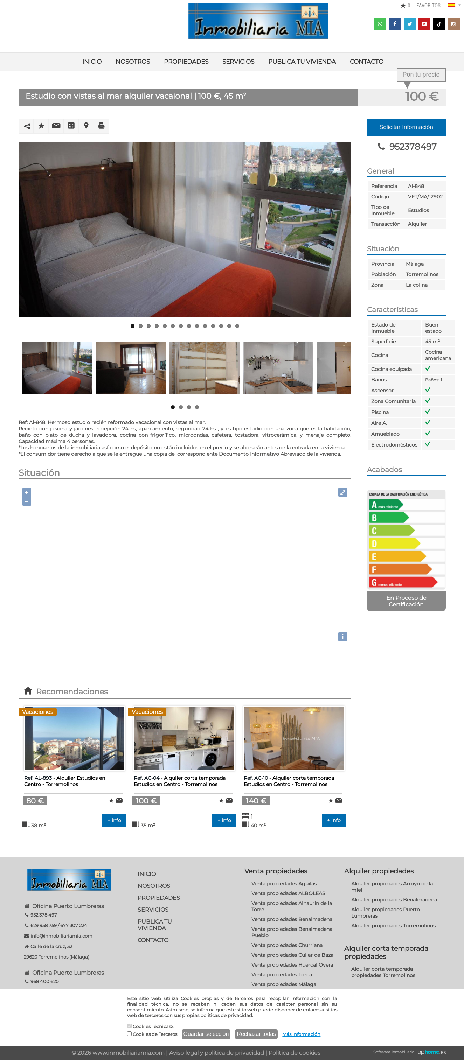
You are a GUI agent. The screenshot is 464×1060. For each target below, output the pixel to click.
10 (205, 326)
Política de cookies (294, 1053)
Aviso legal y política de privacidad (216, 1053)
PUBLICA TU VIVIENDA (302, 61)
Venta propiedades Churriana (287, 945)
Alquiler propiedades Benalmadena (394, 900)
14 (237, 326)
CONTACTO (366, 61)
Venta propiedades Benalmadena (291, 919)
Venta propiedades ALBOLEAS (288, 893)
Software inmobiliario (393, 1052)
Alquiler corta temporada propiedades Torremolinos (383, 972)
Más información (301, 1034)
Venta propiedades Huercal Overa (292, 965)
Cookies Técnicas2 (150, 1026)
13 (229, 326)
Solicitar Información (406, 127)
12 (221, 326)
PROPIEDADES (186, 61)
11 (213, 326)
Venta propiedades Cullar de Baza (292, 955)
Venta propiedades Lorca (281, 974)
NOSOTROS (133, 61)
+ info (114, 820)
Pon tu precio (420, 74)
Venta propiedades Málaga (283, 984)
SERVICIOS (238, 61)
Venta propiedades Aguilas (284, 883)
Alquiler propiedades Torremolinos (393, 925)
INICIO (92, 61)
